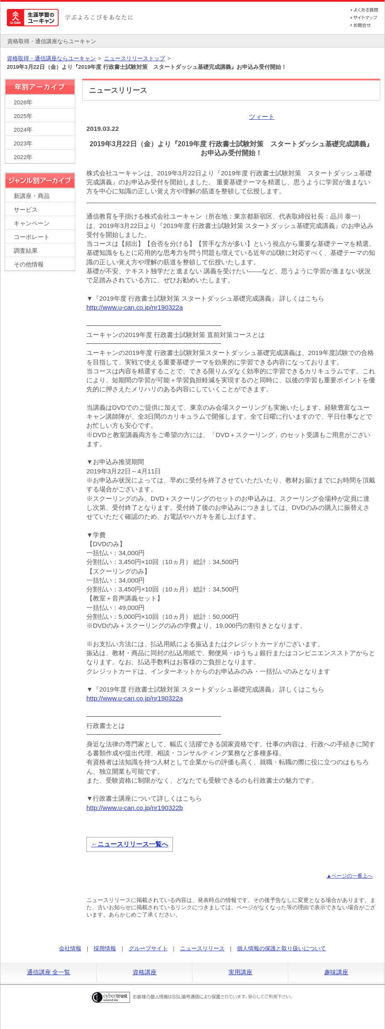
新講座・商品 (32, 196)
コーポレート (32, 237)
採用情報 (105, 948)
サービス (26, 210)
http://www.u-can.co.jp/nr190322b (134, 807)
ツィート (262, 116)
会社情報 (70, 948)
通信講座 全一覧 (49, 972)
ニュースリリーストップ (134, 58)
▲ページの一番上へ (349, 876)
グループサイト (148, 948)
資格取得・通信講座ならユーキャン (51, 58)
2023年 (23, 143)
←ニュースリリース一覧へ (129, 844)
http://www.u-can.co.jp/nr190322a (134, 307)
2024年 (23, 130)
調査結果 (26, 251)
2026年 (23, 102)
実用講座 (240, 972)
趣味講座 (336, 972)
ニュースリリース (202, 948)
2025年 (23, 116)
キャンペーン (32, 223)
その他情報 (29, 264)
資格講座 (145, 972)
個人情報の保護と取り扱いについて (281, 948)
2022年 (23, 157)
